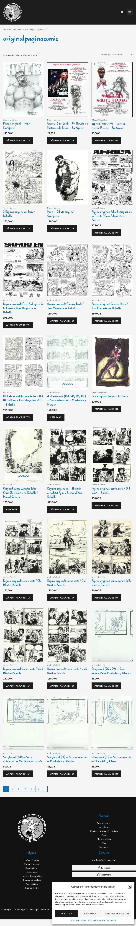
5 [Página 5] (32, 795)
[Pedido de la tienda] (115, 50)
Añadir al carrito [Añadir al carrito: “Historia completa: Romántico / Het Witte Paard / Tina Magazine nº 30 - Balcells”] (19, 418)
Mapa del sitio (32, 894)
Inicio (5, 26)
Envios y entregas (32, 866)
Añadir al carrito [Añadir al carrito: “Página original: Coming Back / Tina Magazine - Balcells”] (63, 320)
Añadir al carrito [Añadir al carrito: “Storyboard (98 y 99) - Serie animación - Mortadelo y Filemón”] (107, 690)
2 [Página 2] (12, 795)
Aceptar (66, 913)
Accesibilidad (32, 890)
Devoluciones (32, 874)
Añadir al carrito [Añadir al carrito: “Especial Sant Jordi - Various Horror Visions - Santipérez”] (107, 137)
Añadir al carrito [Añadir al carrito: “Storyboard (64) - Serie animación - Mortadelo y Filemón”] (63, 779)
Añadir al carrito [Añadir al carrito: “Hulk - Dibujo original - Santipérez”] (63, 226)
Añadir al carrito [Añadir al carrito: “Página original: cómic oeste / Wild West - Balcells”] (107, 601)
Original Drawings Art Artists (104, 837)
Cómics (104, 841)
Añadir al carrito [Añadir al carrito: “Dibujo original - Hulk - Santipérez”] (19, 137)
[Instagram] (104, 881)
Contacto (104, 853)
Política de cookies (78, 920)
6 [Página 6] (38, 795)
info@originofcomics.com (104, 866)
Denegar (90, 913)
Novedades (104, 833)
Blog (104, 849)
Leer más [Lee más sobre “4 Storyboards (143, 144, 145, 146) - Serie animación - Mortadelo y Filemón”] (56, 418)
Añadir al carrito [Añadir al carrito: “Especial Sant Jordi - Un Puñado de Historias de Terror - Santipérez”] (63, 137)
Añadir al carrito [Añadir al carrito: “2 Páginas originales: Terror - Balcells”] (19, 226)
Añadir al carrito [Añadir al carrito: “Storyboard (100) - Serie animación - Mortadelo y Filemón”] (19, 779)
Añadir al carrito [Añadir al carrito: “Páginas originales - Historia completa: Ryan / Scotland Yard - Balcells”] (63, 511)
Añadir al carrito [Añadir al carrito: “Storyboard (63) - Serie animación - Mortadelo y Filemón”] (107, 779)
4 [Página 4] (25, 795)
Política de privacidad (96, 920)
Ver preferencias (117, 913)
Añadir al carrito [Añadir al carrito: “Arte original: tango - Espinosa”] (107, 409)
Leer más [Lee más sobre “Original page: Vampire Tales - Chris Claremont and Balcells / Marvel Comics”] (12, 511)
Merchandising (104, 845)
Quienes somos (104, 829)
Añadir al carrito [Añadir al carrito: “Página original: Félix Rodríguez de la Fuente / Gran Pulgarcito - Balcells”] (107, 231)
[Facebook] (104, 874)
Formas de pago (32, 870)
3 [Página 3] (19, 795)
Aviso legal (111, 920)
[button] (129, 886)
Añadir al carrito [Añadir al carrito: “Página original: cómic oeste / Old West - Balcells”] (107, 507)
